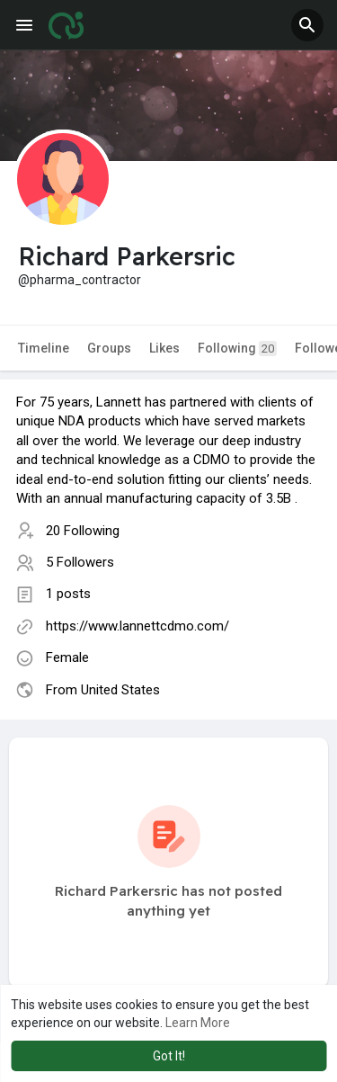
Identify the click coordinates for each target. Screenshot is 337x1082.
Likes (164, 348)
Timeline (43, 348)
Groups (109, 348)
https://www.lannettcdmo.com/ (137, 626)
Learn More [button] (197, 1022)
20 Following (83, 531)
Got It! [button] (169, 1056)
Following (237, 348)
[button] (307, 25)
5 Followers (80, 562)
